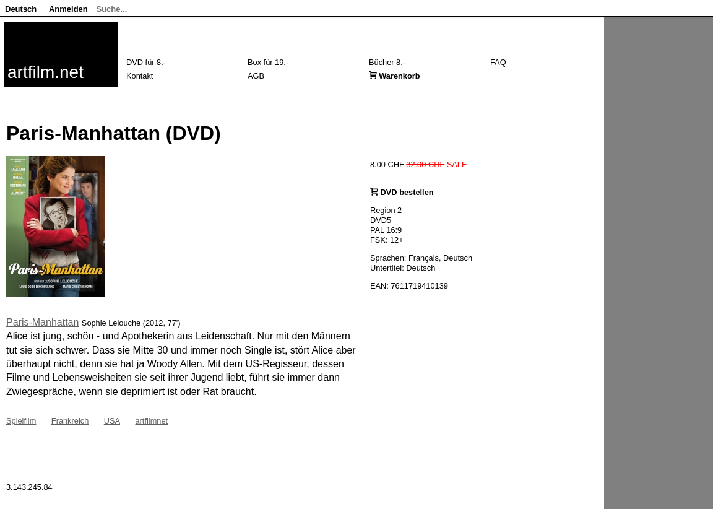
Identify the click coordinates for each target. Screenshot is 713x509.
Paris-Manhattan (42, 322)
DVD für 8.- (146, 62)
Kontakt (139, 75)
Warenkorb (399, 75)
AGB (256, 75)
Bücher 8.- (387, 62)
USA (112, 420)
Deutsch (21, 9)
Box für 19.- (268, 62)
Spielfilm (21, 420)
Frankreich (70, 420)
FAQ (498, 62)
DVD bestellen (407, 192)
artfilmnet (151, 420)
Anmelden (68, 9)
